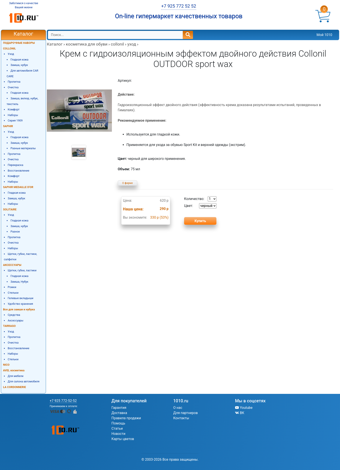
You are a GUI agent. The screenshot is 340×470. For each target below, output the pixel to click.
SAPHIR (8, 126)
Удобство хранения (20, 303)
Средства (14, 314)
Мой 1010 (324, 35)
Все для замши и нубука (19, 309)
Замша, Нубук (19, 281)
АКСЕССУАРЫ (12, 265)
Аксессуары (15, 320)
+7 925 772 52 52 (178, 6)
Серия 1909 (15, 120)
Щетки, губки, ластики (22, 270)
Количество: (200, 198)
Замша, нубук (19, 65)
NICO (6, 364)
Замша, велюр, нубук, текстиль (22, 101)
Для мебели (15, 376)
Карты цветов (122, 439)
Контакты (181, 418)
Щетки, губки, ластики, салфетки (20, 256)
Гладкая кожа (19, 59)
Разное (15, 231)
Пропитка (14, 81)
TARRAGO (9, 326)
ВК (239, 413)
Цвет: (200, 205)
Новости (118, 434)
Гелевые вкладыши (20, 298)
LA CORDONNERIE (14, 387)
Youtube (244, 408)
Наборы (13, 115)
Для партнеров (185, 413)
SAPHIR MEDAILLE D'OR (18, 187)
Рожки (12, 287)
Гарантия (118, 408)
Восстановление (18, 170)
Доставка (119, 413)
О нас (177, 408)
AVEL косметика (14, 370)
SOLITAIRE (9, 209)
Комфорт (14, 109)
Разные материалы (23, 148)
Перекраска (15, 165)
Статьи (117, 428)
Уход (11, 54)
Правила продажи (126, 418)
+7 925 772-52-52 (63, 401)
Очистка (13, 87)
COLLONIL (9, 48)
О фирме (127, 183)
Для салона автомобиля (23, 381)
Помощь (118, 423)
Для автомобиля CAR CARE (22, 73)
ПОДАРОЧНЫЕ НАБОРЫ (19, 42)
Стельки (13, 292)
